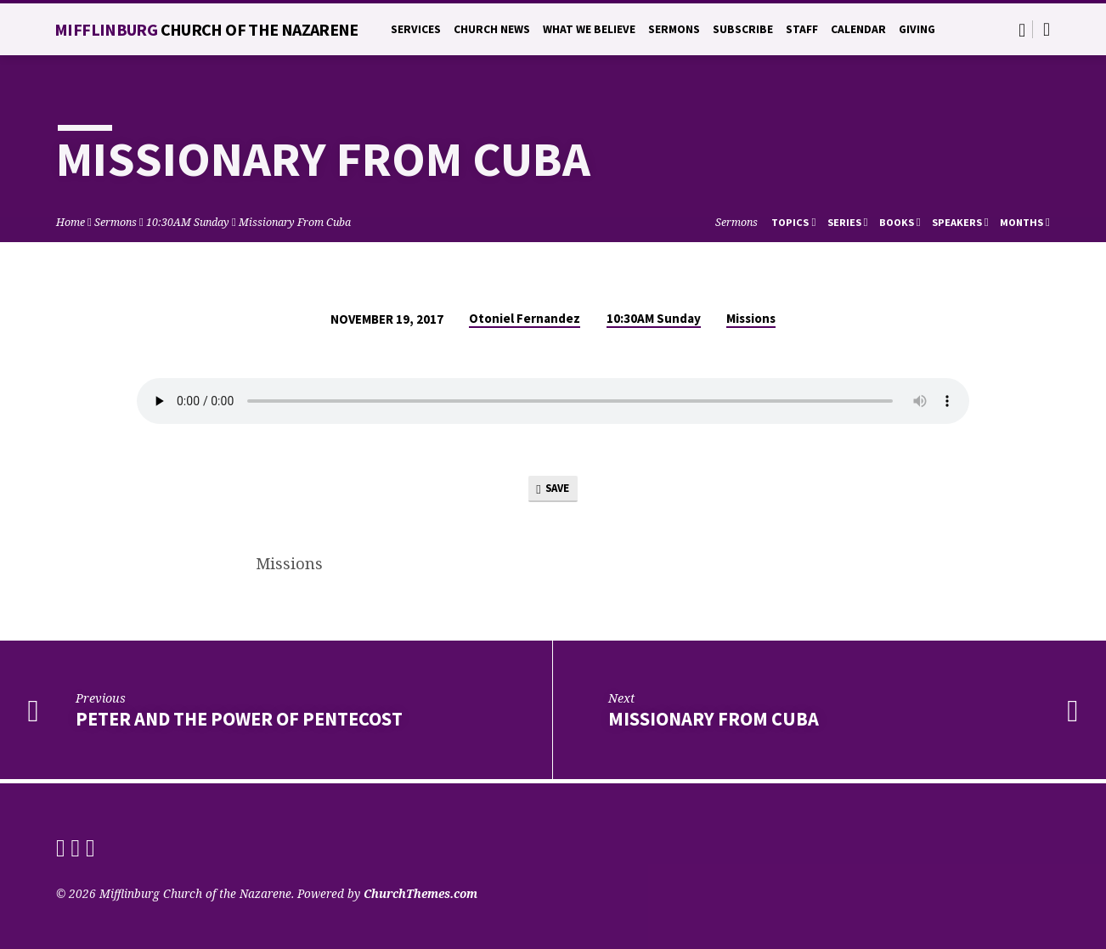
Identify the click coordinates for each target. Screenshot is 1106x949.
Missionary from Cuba (713, 722)
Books (900, 222)
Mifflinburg (206, 29)
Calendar (858, 29)
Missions (751, 318)
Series (847, 222)
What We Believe (589, 29)
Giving (917, 29)
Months (1025, 222)
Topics (793, 222)
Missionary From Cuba (295, 222)
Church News (492, 29)
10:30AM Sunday (187, 222)
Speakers (960, 222)
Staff (802, 29)
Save (552, 491)
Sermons (674, 29)
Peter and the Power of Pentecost (239, 722)
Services (416, 29)
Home (70, 222)
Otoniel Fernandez (524, 318)
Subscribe (743, 29)
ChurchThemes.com (420, 893)
